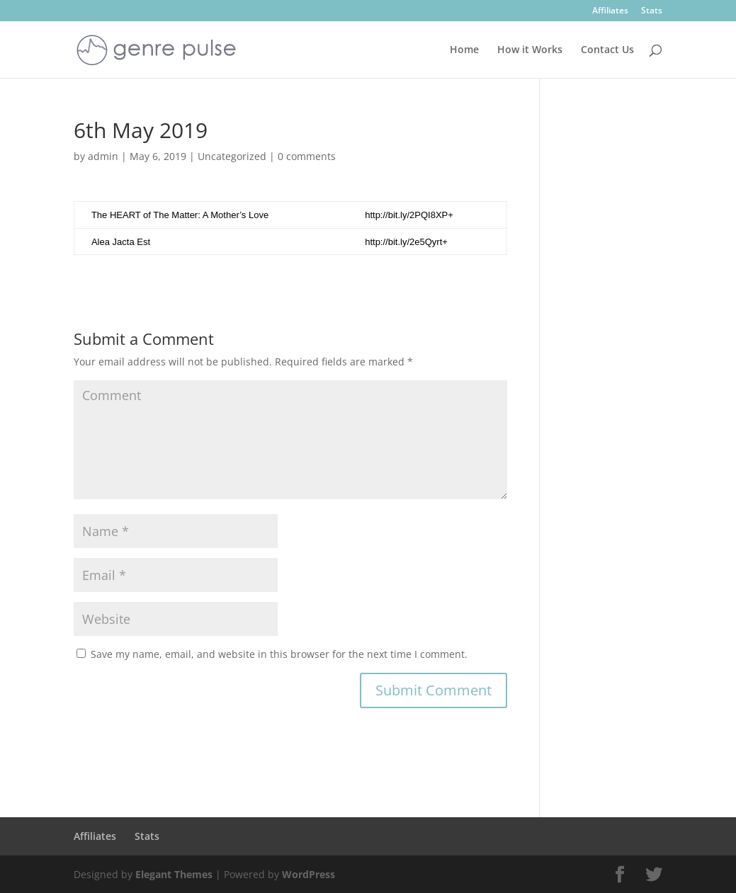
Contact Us (607, 50)
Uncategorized (232, 156)
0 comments (307, 156)
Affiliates (610, 11)
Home (464, 50)
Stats (651, 11)
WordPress (308, 874)
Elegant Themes (174, 874)
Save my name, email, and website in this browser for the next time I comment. (279, 654)
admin (103, 156)
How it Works (529, 50)
